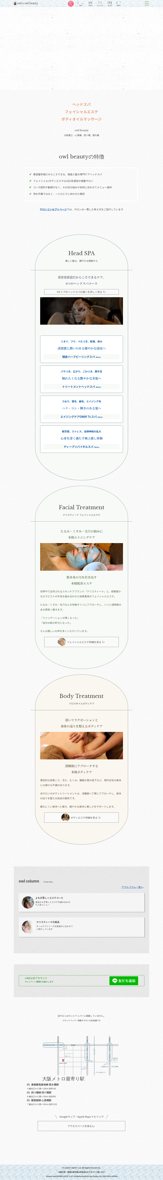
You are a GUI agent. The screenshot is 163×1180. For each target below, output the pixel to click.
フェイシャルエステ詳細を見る (81, 642)
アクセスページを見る (81, 1126)
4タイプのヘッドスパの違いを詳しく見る (81, 292)
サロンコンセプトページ (53, 209)
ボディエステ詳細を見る (81, 817)
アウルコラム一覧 (132, 887)
